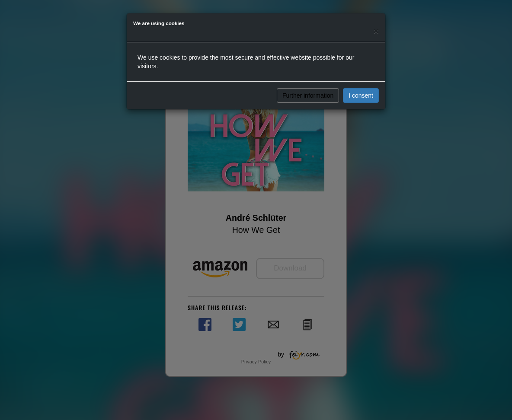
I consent (361, 95)
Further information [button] (307, 95)
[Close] (376, 30)
